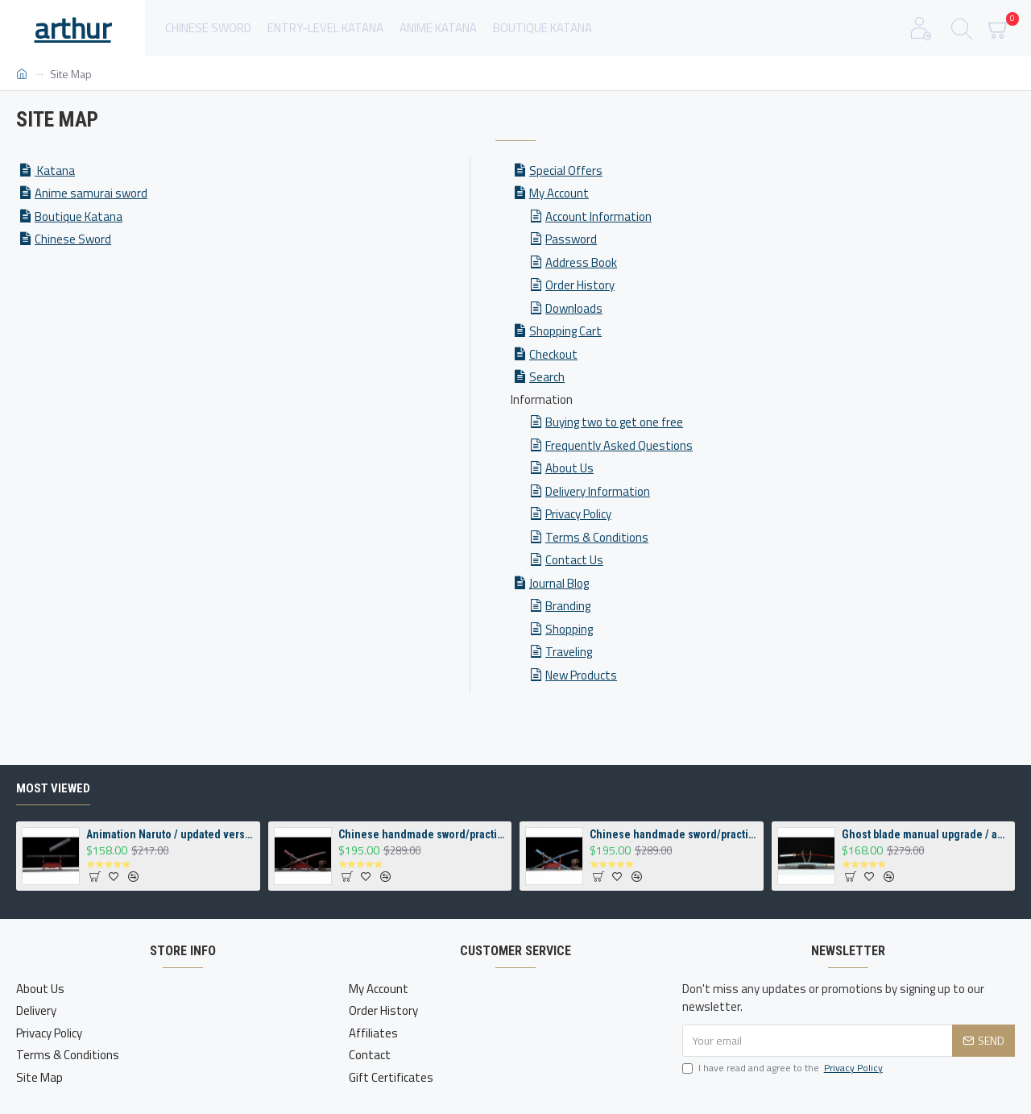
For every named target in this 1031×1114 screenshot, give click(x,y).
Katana (55, 170)
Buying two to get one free (614, 422)
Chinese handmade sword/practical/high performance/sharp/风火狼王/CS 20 (422, 834)
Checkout (553, 354)
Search (547, 377)
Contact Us (574, 560)
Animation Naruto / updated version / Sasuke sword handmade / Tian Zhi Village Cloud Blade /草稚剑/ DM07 (170, 834)
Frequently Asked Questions (619, 445)
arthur (73, 28)
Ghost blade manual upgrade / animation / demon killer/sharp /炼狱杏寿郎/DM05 (925, 834)
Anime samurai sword (91, 193)
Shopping (569, 629)
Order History (580, 285)
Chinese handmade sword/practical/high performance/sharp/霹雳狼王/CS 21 (673, 834)
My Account (559, 193)
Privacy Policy (578, 514)
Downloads (573, 308)
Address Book (581, 262)
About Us (569, 468)
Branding (567, 605)
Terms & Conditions (596, 537)
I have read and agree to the (783, 1068)
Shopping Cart (565, 331)
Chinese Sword (73, 239)
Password (571, 239)
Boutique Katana (78, 216)
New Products (581, 675)
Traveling (568, 651)
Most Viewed (53, 788)
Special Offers (565, 170)
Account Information (598, 216)
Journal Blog (559, 583)
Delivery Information (597, 491)
